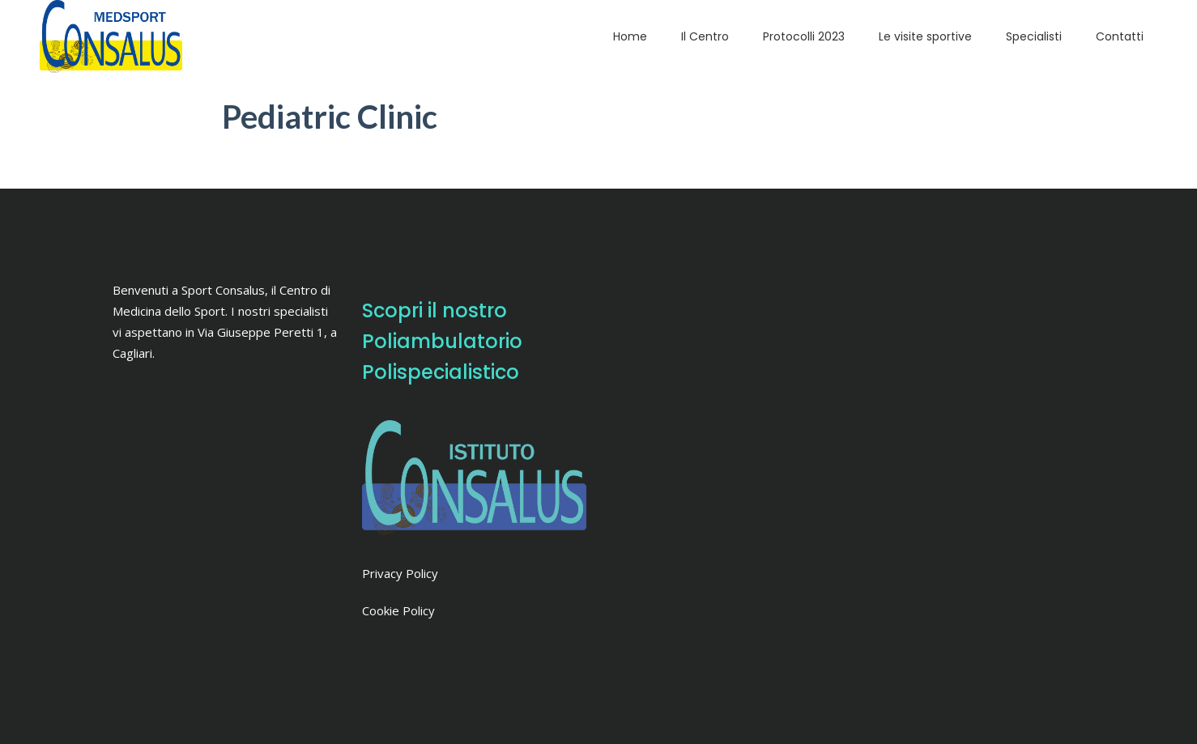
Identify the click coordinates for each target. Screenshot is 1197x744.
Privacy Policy (400, 573)
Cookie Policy (398, 610)
